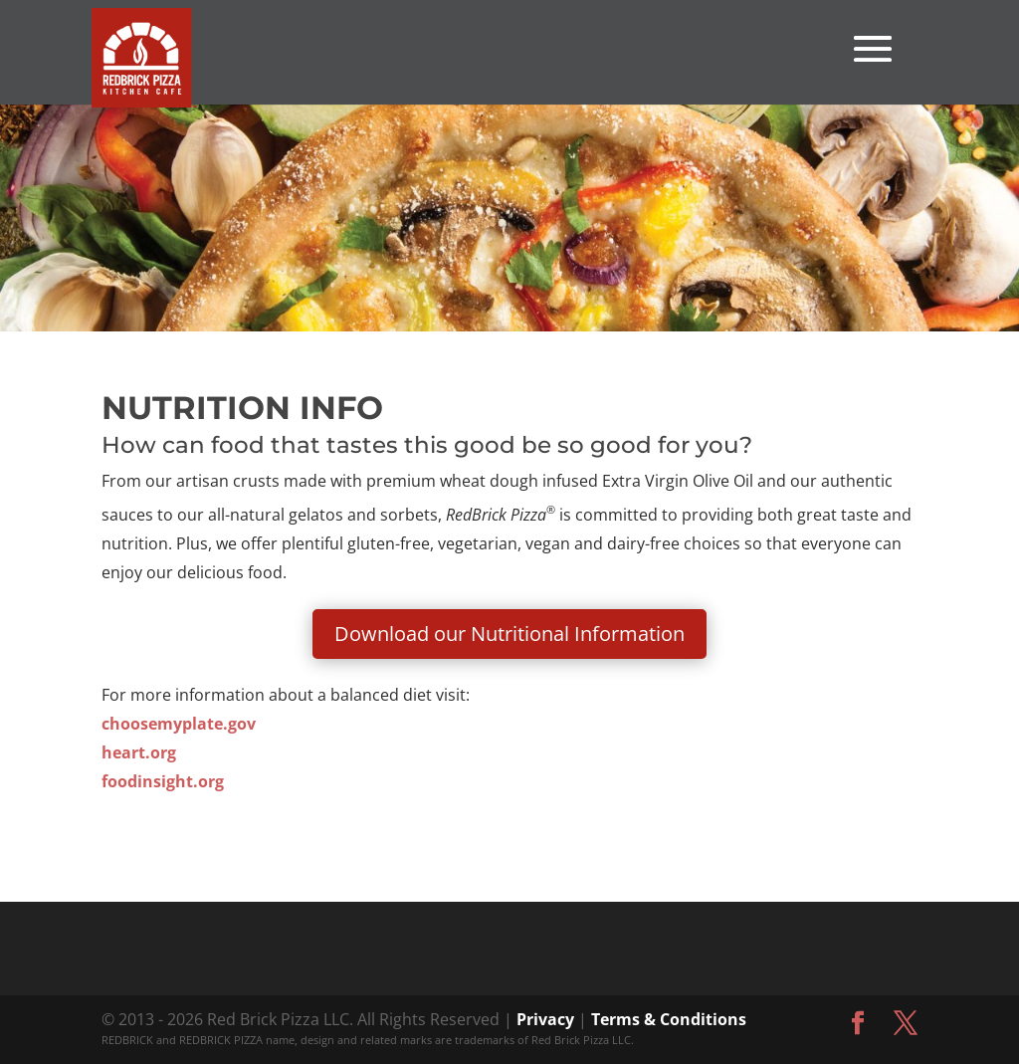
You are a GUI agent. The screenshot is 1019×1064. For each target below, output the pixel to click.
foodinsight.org (163, 781)
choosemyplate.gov (179, 724)
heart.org (139, 752)
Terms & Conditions (668, 1019)
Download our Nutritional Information (509, 633)
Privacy (545, 1019)
